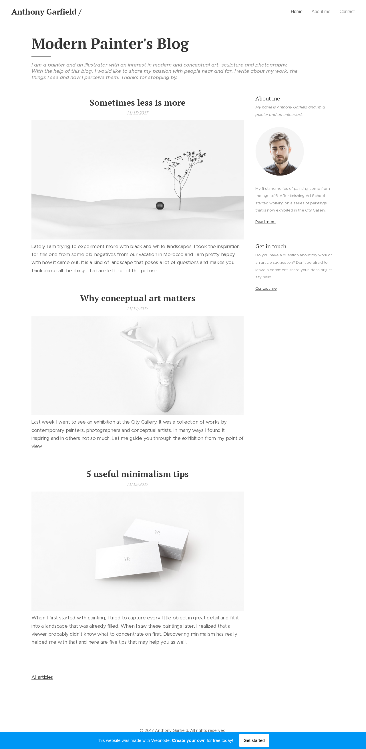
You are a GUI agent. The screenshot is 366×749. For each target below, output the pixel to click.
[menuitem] (294, 12)
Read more (265, 221)
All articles (42, 677)
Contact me (266, 288)
